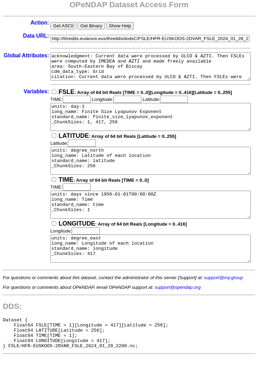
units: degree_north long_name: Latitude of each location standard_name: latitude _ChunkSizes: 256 (144, 173)
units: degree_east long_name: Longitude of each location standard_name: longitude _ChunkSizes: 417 (144, 271)
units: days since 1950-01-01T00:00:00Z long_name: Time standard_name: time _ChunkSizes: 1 (144, 222)
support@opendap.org (178, 313)
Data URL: (18, 36)
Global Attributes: (17, 59)
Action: (21, 23)
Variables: (18, 96)
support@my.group (223, 303)
